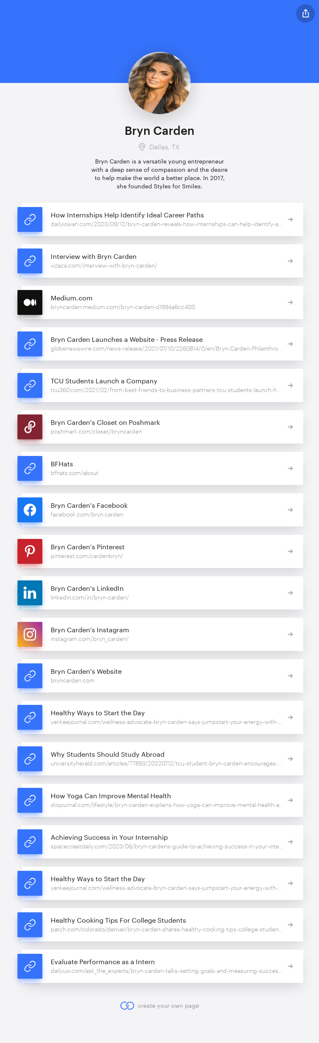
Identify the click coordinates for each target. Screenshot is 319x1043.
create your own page (159, 1006)
